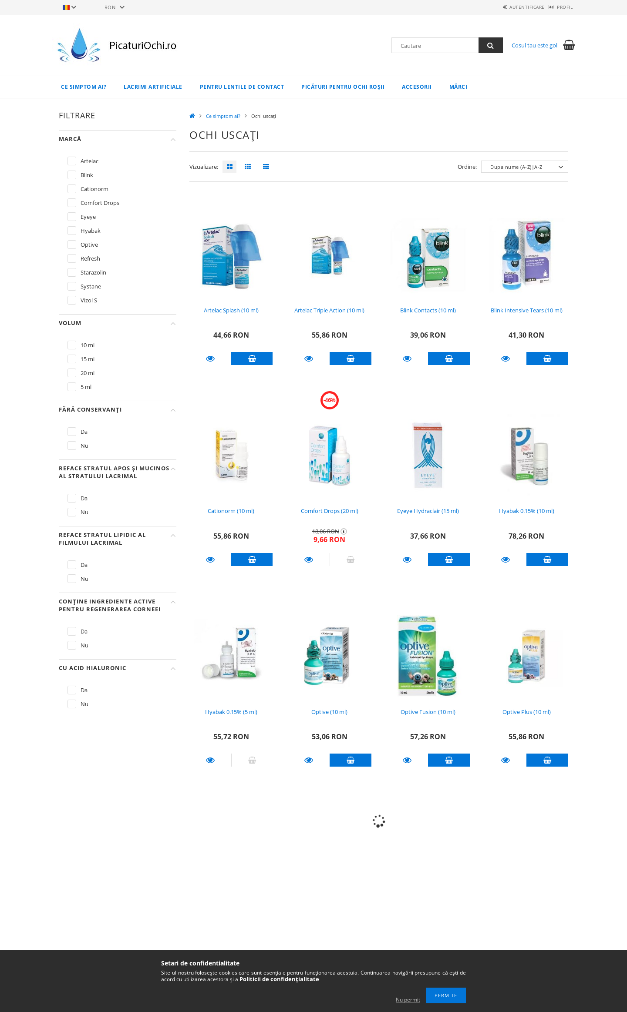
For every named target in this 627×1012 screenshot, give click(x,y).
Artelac (89, 161)
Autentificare (513, 7)
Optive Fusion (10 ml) (428, 712)
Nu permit (408, 999)
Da (84, 432)
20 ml (87, 373)
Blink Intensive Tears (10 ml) (527, 310)
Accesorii (417, 86)
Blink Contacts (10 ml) (428, 310)
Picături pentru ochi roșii (342, 86)
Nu (84, 445)
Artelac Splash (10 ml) (231, 310)
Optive (89, 244)
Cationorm (94, 189)
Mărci (458, 86)
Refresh (90, 258)
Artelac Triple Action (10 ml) (329, 310)
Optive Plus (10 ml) (526, 712)
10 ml (87, 345)
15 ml (87, 359)
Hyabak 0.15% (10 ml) (526, 511)
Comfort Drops (100, 203)
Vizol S (89, 300)
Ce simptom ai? (83, 86)
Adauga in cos (252, 358)
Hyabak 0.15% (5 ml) (231, 712)
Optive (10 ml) (329, 712)
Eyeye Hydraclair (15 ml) (428, 511)
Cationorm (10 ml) (231, 511)
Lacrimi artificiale (153, 86)
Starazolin (93, 272)
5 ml (86, 387)
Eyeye (88, 217)
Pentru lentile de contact (242, 86)
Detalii (210, 358)
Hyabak (91, 231)
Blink (87, 175)
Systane (91, 286)
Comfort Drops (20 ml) (329, 511)
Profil (560, 7)
